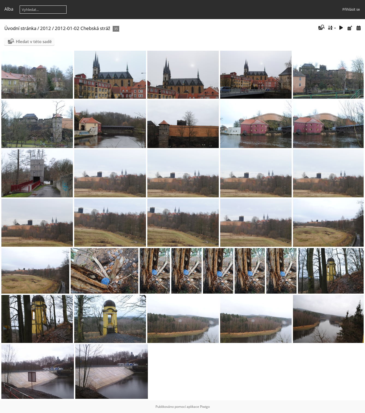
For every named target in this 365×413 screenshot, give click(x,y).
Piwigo (205, 406)
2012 (45, 28)
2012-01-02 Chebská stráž (82, 28)
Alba (8, 9)
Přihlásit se (351, 9)
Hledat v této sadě (34, 41)
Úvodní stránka (20, 28)
